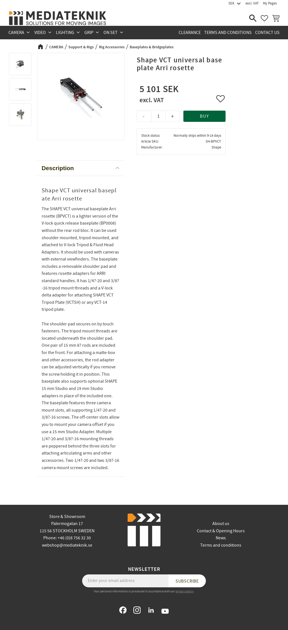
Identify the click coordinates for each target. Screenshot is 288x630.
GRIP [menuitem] (88, 32)
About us (220, 523)
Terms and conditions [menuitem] (228, 32)
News (221, 538)
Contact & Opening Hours (221, 531)
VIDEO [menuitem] (40, 32)
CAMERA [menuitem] (16, 32)
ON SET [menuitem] (111, 32)
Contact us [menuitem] (267, 32)
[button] (252, 18)
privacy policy (185, 591)
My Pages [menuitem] (270, 3)
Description (58, 168)
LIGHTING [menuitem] (65, 32)
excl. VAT (252, 3)
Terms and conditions (220, 545)
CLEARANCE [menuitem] (190, 32)
